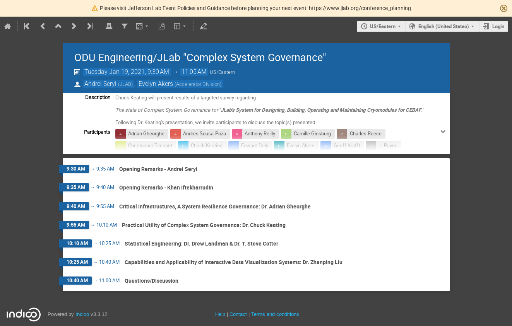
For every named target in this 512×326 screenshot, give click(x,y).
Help (220, 314)
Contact (238, 314)
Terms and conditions (275, 314)
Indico (82, 314)
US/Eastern (383, 26)
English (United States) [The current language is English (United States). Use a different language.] (443, 26)
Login (498, 26)
